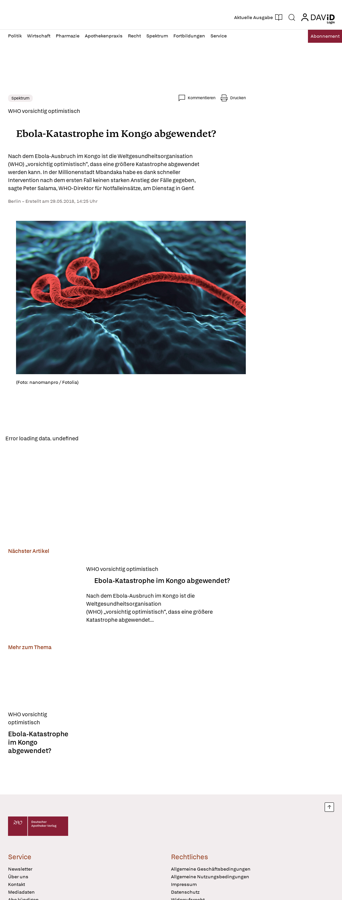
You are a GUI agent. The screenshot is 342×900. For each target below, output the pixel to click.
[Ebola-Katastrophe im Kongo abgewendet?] (43, 596)
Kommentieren (201, 98)
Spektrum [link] (20, 98)
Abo (319, 36)
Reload (93, 439)
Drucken (238, 98)
